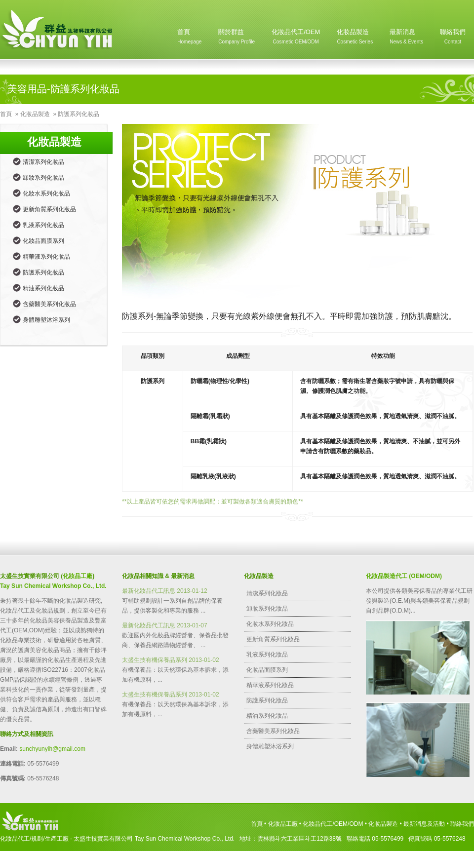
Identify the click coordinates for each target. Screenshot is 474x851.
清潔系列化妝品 (43, 161)
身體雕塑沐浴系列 (46, 319)
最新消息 (406, 38)
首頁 (189, 38)
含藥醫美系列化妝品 (49, 304)
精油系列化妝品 (43, 288)
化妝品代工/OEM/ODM (333, 823)
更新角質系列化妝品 (49, 209)
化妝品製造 (355, 38)
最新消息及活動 (424, 823)
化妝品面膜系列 (43, 240)
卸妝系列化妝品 (43, 177)
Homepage (58, 29)
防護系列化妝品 (78, 114)
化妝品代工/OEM (296, 38)
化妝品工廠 (77, 576)
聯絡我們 (453, 38)
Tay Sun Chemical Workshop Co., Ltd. (53, 585)
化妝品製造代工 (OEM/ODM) (404, 576)
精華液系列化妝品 (46, 256)
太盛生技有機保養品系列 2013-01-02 (170, 660)
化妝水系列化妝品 (46, 193)
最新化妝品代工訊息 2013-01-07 (164, 625)
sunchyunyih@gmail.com (52, 748)
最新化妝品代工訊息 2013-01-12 (164, 590)
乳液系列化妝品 (43, 225)
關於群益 (236, 38)
